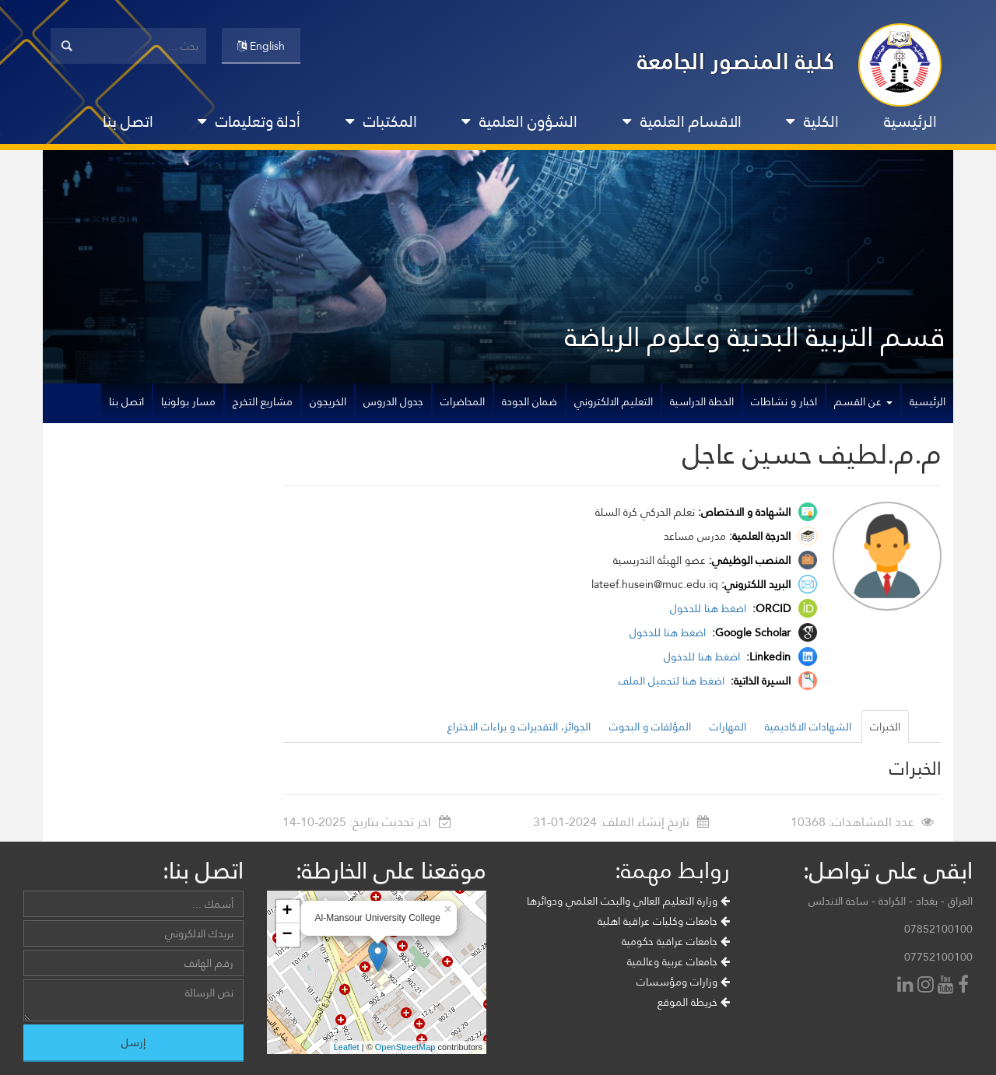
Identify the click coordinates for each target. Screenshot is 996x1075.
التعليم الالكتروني (613, 401)
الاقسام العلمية (682, 121)
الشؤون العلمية (519, 121)
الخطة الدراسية (702, 401)
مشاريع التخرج (263, 401)
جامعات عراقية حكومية (676, 941)
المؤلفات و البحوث (650, 726)
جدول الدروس (393, 401)
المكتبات (381, 121)
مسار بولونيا (188, 401)
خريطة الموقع (694, 1002)
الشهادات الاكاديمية (808, 726)
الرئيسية (910, 121)
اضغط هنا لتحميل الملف (673, 681)
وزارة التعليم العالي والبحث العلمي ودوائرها (628, 901)
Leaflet (346, 1047)
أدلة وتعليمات (249, 121)
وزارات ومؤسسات (683, 982)
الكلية (812, 121)
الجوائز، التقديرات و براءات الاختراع (519, 726)
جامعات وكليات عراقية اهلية (664, 921)
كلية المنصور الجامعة (736, 61)
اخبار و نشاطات (784, 401)
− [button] (287, 935)
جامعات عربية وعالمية (678, 961)
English (261, 46)
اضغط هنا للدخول (709, 608)
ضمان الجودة (529, 401)
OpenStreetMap (405, 1047)
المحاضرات (462, 401)
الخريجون (328, 401)
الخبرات (885, 726)
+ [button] (287, 911)
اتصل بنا (128, 121)
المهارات (728, 726)
